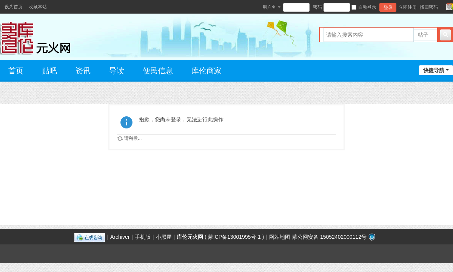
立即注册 (408, 7)
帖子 (423, 35)
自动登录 (363, 7)
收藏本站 (38, 6)
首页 (15, 70)
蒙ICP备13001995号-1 (234, 237)
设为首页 (14, 6)
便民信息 (158, 70)
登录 (388, 7)
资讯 (83, 70)
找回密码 (429, 7)
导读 (116, 70)
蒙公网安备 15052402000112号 (329, 237)
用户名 (269, 7)
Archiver (119, 237)
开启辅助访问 (442, 6)
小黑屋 (164, 237)
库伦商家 (206, 70)
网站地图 (279, 237)
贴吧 (49, 70)
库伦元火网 (190, 237)
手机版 (143, 237)
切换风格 (449, 6)
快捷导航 (433, 70)
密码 (317, 7)
